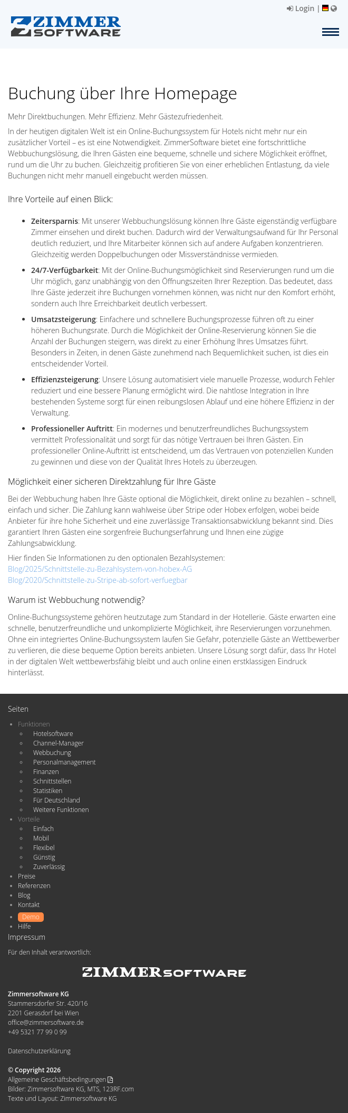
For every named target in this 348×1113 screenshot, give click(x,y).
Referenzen (34, 885)
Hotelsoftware (53, 733)
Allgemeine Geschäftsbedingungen (60, 1079)
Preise (26, 876)
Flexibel (43, 847)
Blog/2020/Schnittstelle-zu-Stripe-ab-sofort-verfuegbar (98, 580)
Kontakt (29, 904)
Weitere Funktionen (61, 809)
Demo (31, 916)
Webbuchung (52, 752)
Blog (24, 895)
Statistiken (47, 790)
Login (300, 8)
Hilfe (24, 926)
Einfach (43, 828)
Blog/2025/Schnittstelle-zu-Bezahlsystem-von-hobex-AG (100, 569)
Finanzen (46, 771)
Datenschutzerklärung (39, 1050)
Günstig (44, 857)
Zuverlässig (49, 866)
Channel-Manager (58, 743)
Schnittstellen (52, 781)
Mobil (41, 838)
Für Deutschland (56, 800)
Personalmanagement (64, 762)
